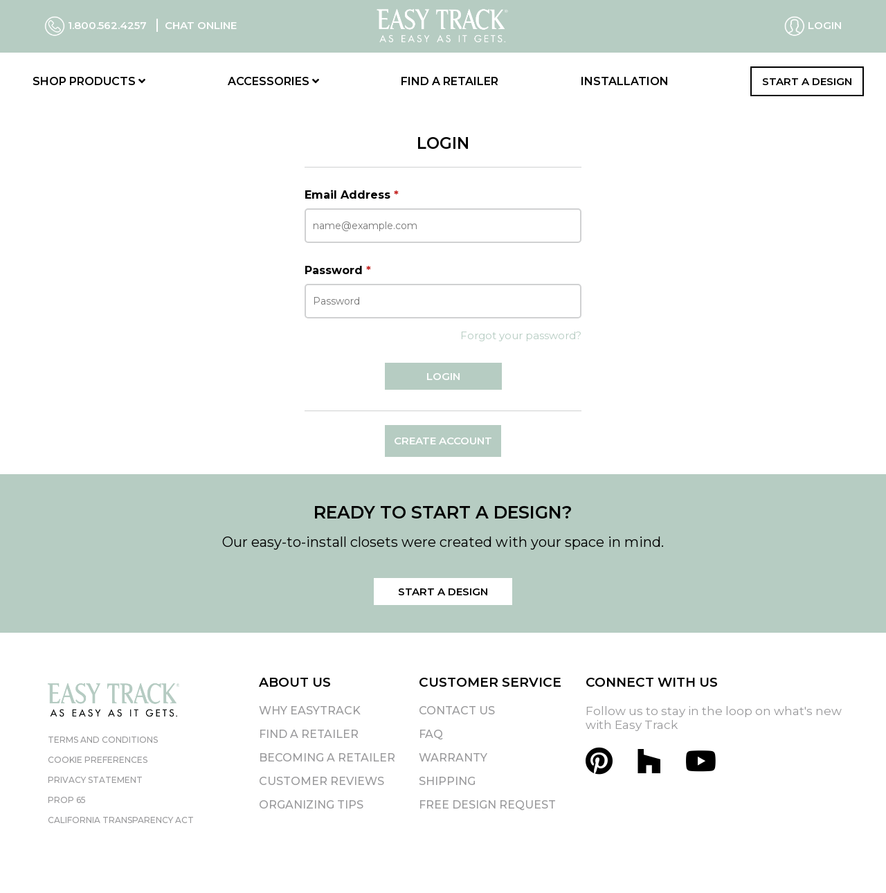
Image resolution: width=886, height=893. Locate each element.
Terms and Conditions (103, 739)
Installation (625, 81)
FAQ (431, 734)
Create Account (443, 440)
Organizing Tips (311, 804)
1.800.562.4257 (97, 25)
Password (338, 270)
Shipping (447, 781)
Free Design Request (487, 804)
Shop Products (89, 81)
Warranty (453, 757)
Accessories (273, 81)
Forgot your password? (520, 335)
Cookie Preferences (97, 760)
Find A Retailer (309, 734)
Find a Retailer (449, 81)
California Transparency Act (121, 820)
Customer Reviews (321, 781)
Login (813, 26)
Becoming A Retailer (327, 757)
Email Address (352, 194)
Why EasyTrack (310, 710)
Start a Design (807, 81)
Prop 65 (67, 800)
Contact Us (457, 710)
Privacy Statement (95, 780)
